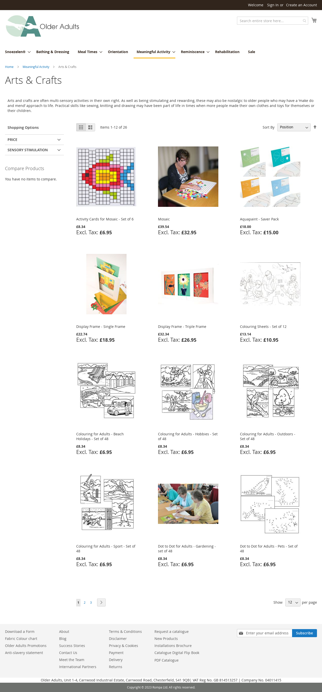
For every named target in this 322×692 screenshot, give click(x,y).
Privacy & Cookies (123, 645)
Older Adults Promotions (26, 645)
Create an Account (301, 5)
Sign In (273, 5)
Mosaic (164, 219)
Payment (116, 652)
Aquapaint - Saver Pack (259, 219)
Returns (115, 666)
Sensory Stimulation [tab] (28, 149)
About (64, 631)
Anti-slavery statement (24, 652)
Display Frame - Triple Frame (182, 326)
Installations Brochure (173, 645)
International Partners (77, 666)
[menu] (161, 52)
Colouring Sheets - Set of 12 (263, 326)
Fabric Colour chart (21, 638)
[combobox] (272, 21)
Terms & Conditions (125, 631)
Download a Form (19, 631)
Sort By (268, 127)
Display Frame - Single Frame (100, 326)
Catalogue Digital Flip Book (177, 652)
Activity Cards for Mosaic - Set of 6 (105, 219)
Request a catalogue (171, 631)
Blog (62, 638)
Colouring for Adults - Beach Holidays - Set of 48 (100, 436)
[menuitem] (16, 52)
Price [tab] (12, 139)
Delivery (116, 659)
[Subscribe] (304, 633)
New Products (166, 638)
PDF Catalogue (166, 660)
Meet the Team (71, 659)
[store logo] (42, 26)
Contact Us (68, 652)
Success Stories (72, 645)
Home (9, 67)
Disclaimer (118, 638)
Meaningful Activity (36, 67)
